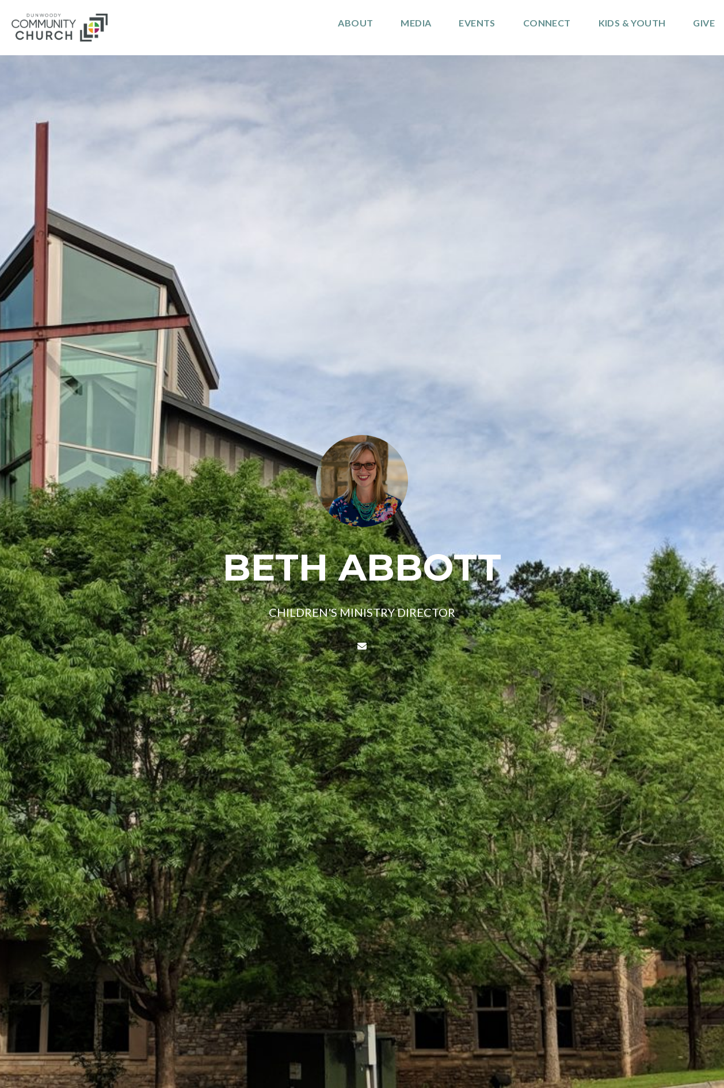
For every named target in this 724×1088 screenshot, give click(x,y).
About (355, 23)
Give (704, 23)
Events (477, 23)
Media (416, 23)
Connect (547, 23)
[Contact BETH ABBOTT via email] (362, 645)
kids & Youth (632, 23)
